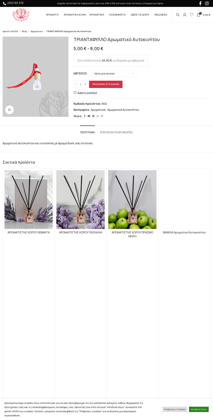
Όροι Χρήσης (117, 288)
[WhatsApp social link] (98, 116)
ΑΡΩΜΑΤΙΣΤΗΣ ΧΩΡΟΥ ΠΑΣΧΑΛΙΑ (80, 232)
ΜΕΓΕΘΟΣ (80, 73)
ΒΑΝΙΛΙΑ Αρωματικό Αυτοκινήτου (184, 232)
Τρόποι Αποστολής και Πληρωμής (131, 301)
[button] (28, 248)
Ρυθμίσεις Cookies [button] (174, 409)
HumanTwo (51, 387)
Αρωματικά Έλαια (67, 295)
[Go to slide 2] (108, 257)
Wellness (61, 321)
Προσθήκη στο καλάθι (106, 84)
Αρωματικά (37, 31)
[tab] (87, 130)
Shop (24, 31)
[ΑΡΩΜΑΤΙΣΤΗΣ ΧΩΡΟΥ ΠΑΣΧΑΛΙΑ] (80, 199)
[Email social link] (89, 116)
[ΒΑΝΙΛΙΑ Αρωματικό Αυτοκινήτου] (184, 199)
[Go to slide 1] (105, 257)
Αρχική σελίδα (10, 31)
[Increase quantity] (85, 84)
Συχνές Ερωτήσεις (121, 314)
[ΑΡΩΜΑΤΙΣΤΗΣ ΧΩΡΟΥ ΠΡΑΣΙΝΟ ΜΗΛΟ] (132, 199)
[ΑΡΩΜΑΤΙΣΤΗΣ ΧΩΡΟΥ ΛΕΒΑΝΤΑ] (28, 199)
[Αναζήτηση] (177, 14)
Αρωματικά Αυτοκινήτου (123, 110)
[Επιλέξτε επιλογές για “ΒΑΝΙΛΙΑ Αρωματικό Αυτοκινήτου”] (184, 248)
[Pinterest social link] (93, 116)
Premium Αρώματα (68, 314)
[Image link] (21, 296)
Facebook (168, 293)
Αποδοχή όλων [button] (199, 409)
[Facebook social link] (85, 116)
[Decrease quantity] (76, 84)
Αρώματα (62, 288)
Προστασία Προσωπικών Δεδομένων (133, 295)
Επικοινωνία (117, 321)
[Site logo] (21, 14)
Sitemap (114, 327)
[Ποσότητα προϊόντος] (80, 84)
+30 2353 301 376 (17, 340)
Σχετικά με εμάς (119, 308)
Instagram (168, 296)
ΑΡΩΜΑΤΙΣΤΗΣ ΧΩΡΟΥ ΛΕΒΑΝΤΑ (29, 232)
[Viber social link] (102, 116)
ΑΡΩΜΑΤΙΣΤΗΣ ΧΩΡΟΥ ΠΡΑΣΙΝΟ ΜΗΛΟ (132, 234)
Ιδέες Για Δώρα (65, 308)
